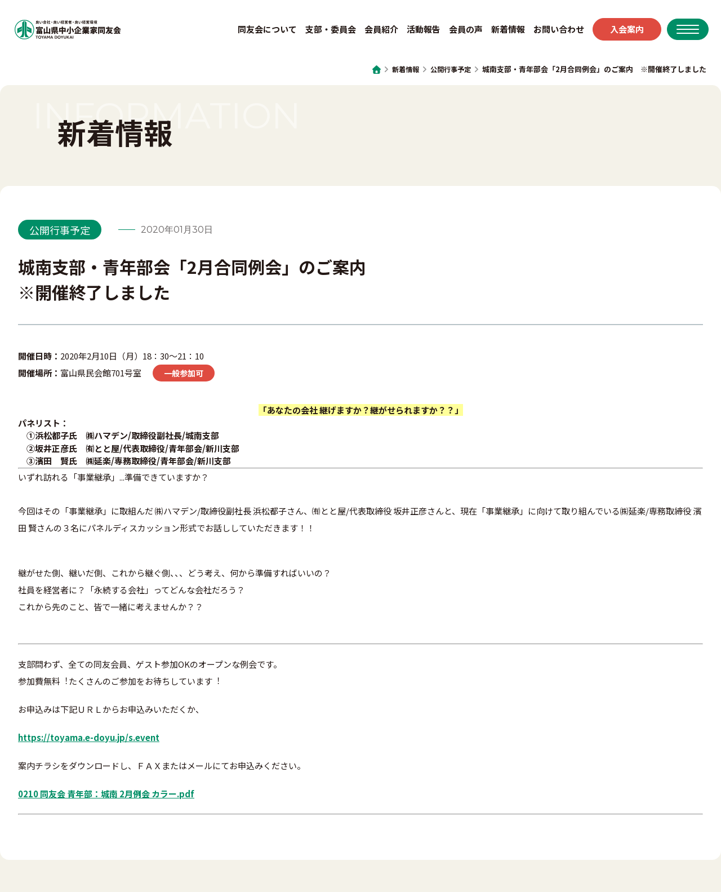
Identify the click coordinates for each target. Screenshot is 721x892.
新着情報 (502, 31)
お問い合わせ (553, 31)
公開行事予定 (449, 69)
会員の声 (460, 31)
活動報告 (418, 31)
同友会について (261, 31)
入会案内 (621, 31)
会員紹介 (376, 31)
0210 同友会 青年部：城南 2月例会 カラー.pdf (106, 794)
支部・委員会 (325, 31)
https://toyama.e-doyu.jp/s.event (88, 737)
